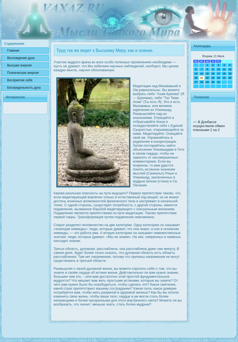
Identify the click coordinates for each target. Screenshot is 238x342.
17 (218, 73)
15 (207, 73)
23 (213, 77)
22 (207, 77)
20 (196, 77)
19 (229, 73)
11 (224, 69)
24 (218, 77)
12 (229, 69)
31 (218, 82)
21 (201, 77)
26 (229, 77)
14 (201, 73)
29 (207, 82)
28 (201, 82)
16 (213, 73)
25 (224, 77)
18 (224, 73)
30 (213, 82)
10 (218, 69)
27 (196, 82)
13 (196, 73)
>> (195, 122)
